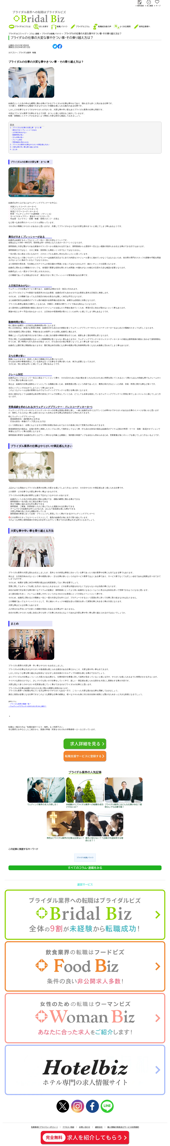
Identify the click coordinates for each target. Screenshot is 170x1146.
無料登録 (140, 5)
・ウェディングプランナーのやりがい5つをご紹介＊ (27, 706)
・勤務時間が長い (17, 135)
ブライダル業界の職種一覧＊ (20, 704)
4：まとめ (13, 149)
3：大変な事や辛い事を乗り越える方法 (24, 147)
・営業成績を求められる (20, 142)
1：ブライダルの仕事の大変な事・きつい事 (25, 128)
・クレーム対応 (16, 140)
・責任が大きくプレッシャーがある (24, 130)
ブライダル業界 (24, 53)
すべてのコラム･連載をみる (85, 867)
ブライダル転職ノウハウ (85, 857)
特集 (34, 53)
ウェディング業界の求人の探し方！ (42, 804)
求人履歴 (150, 5)
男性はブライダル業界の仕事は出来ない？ (65, 838)
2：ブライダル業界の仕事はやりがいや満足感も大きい (30, 145)
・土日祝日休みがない (19, 132)
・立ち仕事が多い (17, 137)
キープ (158, 5)
